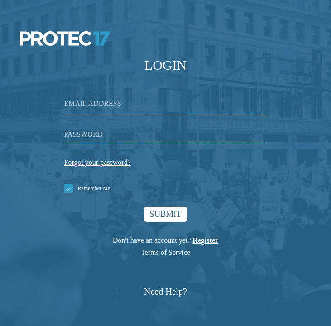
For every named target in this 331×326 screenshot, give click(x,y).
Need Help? (165, 293)
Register (205, 241)
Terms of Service (165, 254)
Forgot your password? (97, 162)
